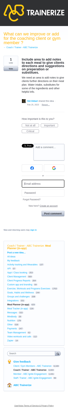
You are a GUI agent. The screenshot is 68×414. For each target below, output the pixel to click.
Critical (32, 131)
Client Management (16, 276)
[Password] (43, 193)
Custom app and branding (19, 284)
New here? (43, 206)
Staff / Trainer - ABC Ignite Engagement (32, 378)
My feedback (13, 260)
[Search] (58, 353)
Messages (12, 312)
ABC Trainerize (22, 385)
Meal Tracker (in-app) (17, 308)
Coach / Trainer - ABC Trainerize (25, 245)
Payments (12, 328)
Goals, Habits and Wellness (20, 292)
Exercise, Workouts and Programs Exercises (28, 288)
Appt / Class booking (17, 272)
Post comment (53, 213)
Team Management (16, 332)
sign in (33, 230)
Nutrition (11, 320)
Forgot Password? (31, 199)
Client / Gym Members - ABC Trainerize (32, 366)
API (9, 268)
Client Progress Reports (18, 280)
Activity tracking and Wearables (22, 264)
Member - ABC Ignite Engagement (30, 374)
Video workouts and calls (19, 336)
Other (10, 324)
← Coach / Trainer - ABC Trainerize (21, 47)
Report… (46, 105)
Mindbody (12, 316)
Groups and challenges (18, 296)
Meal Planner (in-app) (18, 304)
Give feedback (22, 361)
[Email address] (43, 184)
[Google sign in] (54, 168)
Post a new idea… (16, 252)
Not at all (32, 125)
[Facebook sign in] (32, 168)
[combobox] (32, 353)
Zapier (10, 340)
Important (51, 125)
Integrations (13, 300)
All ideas (11, 256)
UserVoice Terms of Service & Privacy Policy (34, 406)
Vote (11, 69)
